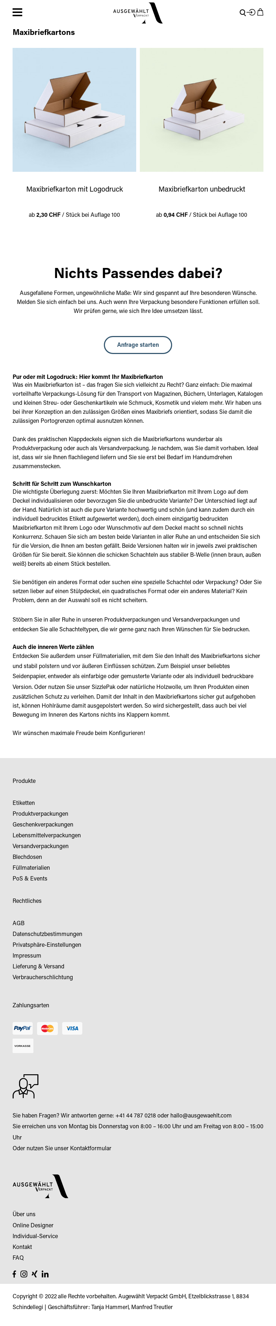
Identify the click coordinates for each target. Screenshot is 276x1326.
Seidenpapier (29, 677)
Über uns (24, 1215)
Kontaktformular (90, 1149)
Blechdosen (27, 857)
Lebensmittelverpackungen (47, 836)
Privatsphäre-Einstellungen (47, 945)
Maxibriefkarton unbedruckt (201, 189)
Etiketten (24, 803)
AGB (18, 924)
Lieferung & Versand (38, 967)
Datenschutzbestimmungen (47, 934)
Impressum (27, 956)
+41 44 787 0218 (135, 1116)
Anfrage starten (138, 345)
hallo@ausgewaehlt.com (201, 1116)
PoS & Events (30, 879)
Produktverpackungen (132, 620)
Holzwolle (168, 687)
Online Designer (33, 1226)
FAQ (18, 1258)
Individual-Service (35, 1237)
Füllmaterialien (111, 656)
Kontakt (22, 1247)
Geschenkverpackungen (43, 825)
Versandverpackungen (200, 620)
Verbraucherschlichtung (43, 978)
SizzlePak (103, 687)
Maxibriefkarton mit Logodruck (74, 189)
